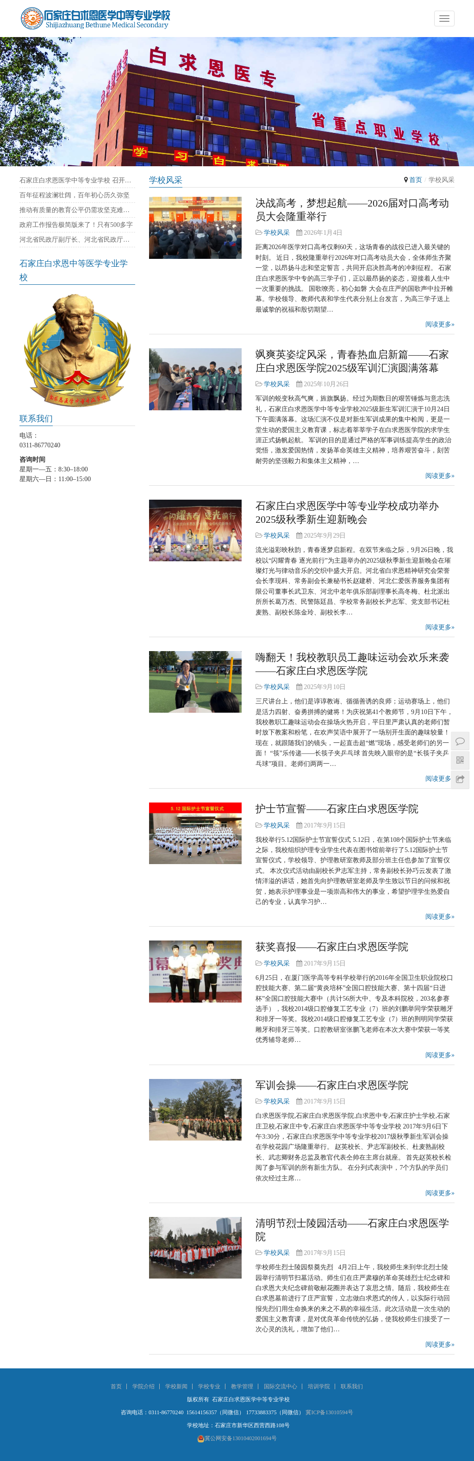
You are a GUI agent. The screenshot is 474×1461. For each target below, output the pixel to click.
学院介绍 (143, 1386)
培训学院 (319, 1386)
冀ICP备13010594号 (329, 1412)
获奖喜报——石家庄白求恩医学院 (332, 947)
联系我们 (352, 1386)
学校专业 (209, 1386)
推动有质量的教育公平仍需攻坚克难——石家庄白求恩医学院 (77, 210)
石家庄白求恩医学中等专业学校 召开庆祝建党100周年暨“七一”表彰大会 (77, 180)
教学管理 (242, 1386)
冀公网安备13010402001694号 (237, 1438)
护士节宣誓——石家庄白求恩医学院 (337, 809)
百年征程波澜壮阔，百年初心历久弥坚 (74, 195)
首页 (415, 179)
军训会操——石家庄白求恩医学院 (332, 1085)
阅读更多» (440, 324)
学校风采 (277, 232)
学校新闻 (176, 1386)
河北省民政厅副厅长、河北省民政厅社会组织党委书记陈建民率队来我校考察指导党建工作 (77, 239)
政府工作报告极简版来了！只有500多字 (76, 224)
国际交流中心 (280, 1386)
